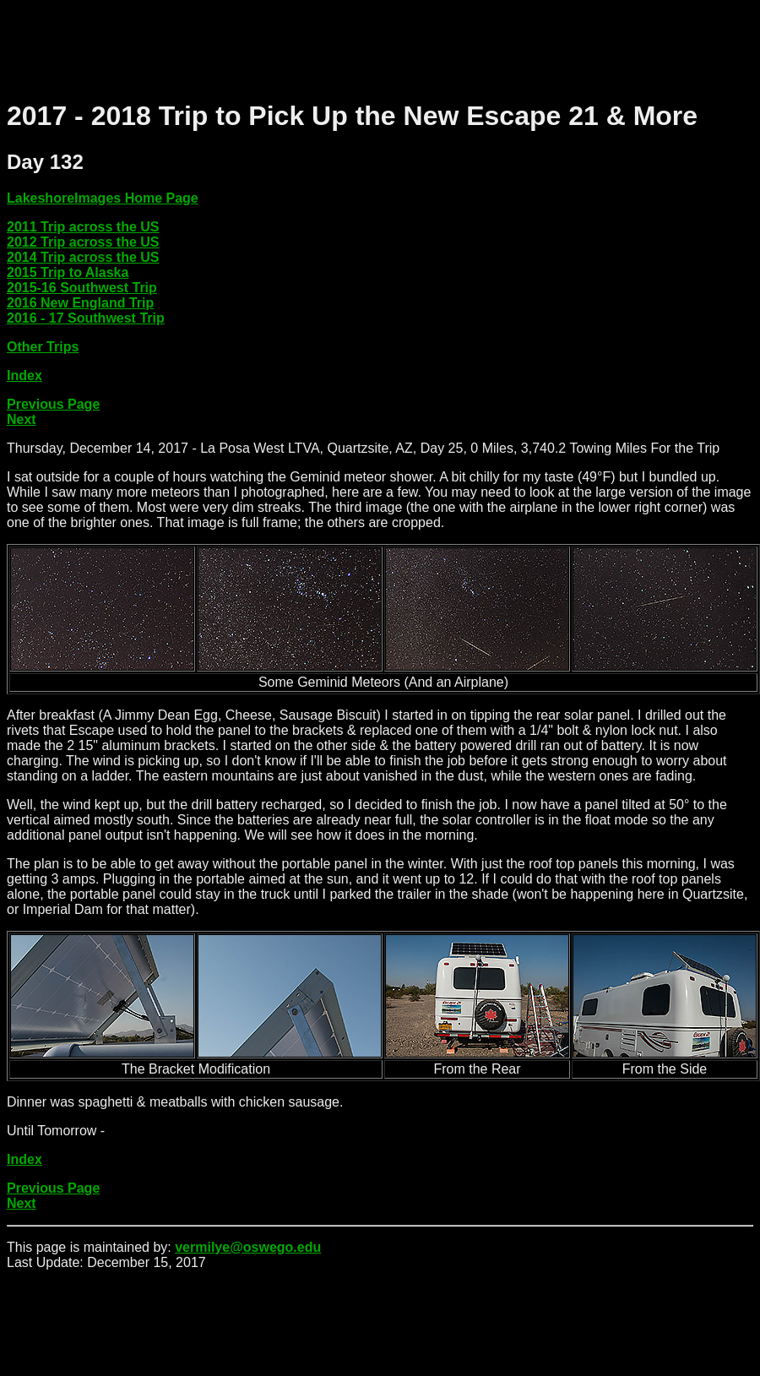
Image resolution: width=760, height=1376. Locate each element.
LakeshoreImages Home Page (102, 198)
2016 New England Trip (80, 303)
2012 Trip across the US (83, 242)
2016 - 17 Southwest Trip (86, 318)
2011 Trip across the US (83, 227)
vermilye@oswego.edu (248, 1247)
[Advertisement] (314, 45)
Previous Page (53, 404)
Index (24, 375)
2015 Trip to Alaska (67, 272)
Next (21, 419)
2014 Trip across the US (83, 257)
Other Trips (43, 347)
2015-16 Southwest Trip (82, 287)
